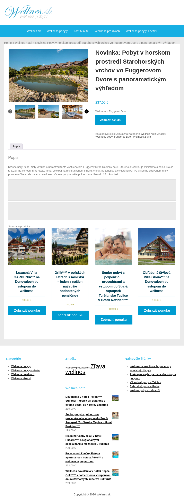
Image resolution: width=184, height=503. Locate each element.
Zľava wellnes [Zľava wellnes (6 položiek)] (85, 369)
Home (8, 42)
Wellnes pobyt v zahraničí (145, 390)
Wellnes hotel (23, 42)
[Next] (87, 112)
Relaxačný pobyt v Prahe (144, 386)
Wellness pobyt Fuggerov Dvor (113, 136)
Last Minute (81, 31)
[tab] (16, 146)
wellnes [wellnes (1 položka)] (86, 367)
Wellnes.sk (34, 31)
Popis (16, 146)
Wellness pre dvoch (107, 31)
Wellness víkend (20, 378)
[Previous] (10, 112)
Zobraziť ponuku (110, 119)
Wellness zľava (142, 136)
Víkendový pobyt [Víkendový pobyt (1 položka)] (73, 367)
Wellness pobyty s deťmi (141, 31)
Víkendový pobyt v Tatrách (145, 382)
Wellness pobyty (57, 31)
